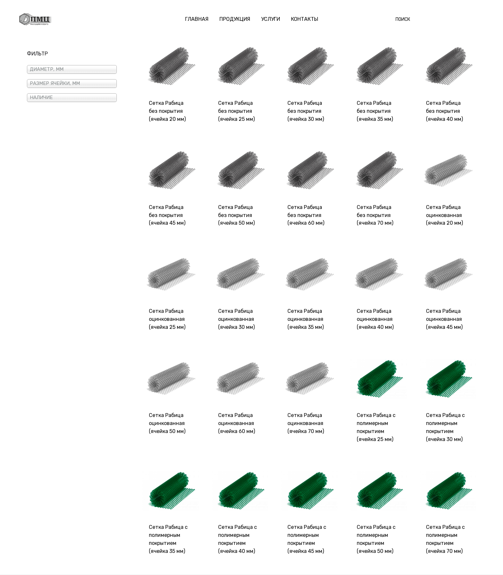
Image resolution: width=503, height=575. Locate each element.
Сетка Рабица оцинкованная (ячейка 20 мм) (444, 215)
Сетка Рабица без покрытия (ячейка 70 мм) (375, 215)
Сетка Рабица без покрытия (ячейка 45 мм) (167, 215)
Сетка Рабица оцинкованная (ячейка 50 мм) (167, 423)
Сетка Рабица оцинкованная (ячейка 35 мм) (305, 319)
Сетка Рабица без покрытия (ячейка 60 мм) (305, 215)
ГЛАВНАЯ (197, 19)
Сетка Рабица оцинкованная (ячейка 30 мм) (236, 319)
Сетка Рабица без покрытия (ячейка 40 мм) (444, 111)
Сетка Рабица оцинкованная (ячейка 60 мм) (236, 423)
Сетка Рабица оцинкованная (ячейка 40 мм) (375, 319)
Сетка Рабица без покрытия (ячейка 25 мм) (236, 111)
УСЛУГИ (270, 19)
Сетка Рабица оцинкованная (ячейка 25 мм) (167, 319)
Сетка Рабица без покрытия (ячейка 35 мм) (375, 111)
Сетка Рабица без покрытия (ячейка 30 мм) (305, 111)
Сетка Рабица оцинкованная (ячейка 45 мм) (444, 319)
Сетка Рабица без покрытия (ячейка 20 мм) (167, 111)
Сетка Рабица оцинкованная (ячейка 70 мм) (305, 423)
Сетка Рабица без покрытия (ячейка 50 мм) (236, 215)
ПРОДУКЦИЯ (234, 19)
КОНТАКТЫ (304, 19)
